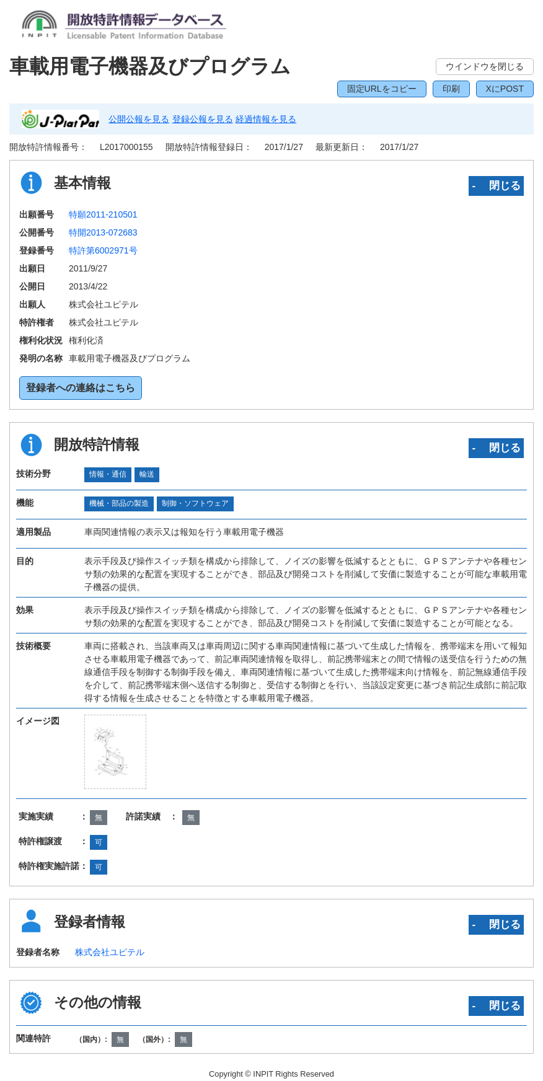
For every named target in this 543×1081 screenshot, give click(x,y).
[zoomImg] (115, 752)
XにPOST (505, 89)
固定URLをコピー (382, 89)
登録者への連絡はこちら (80, 387)
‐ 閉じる (496, 185)
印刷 (451, 89)
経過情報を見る (266, 119)
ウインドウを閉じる (485, 66)
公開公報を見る (138, 119)
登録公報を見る (202, 119)
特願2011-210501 (103, 214)
